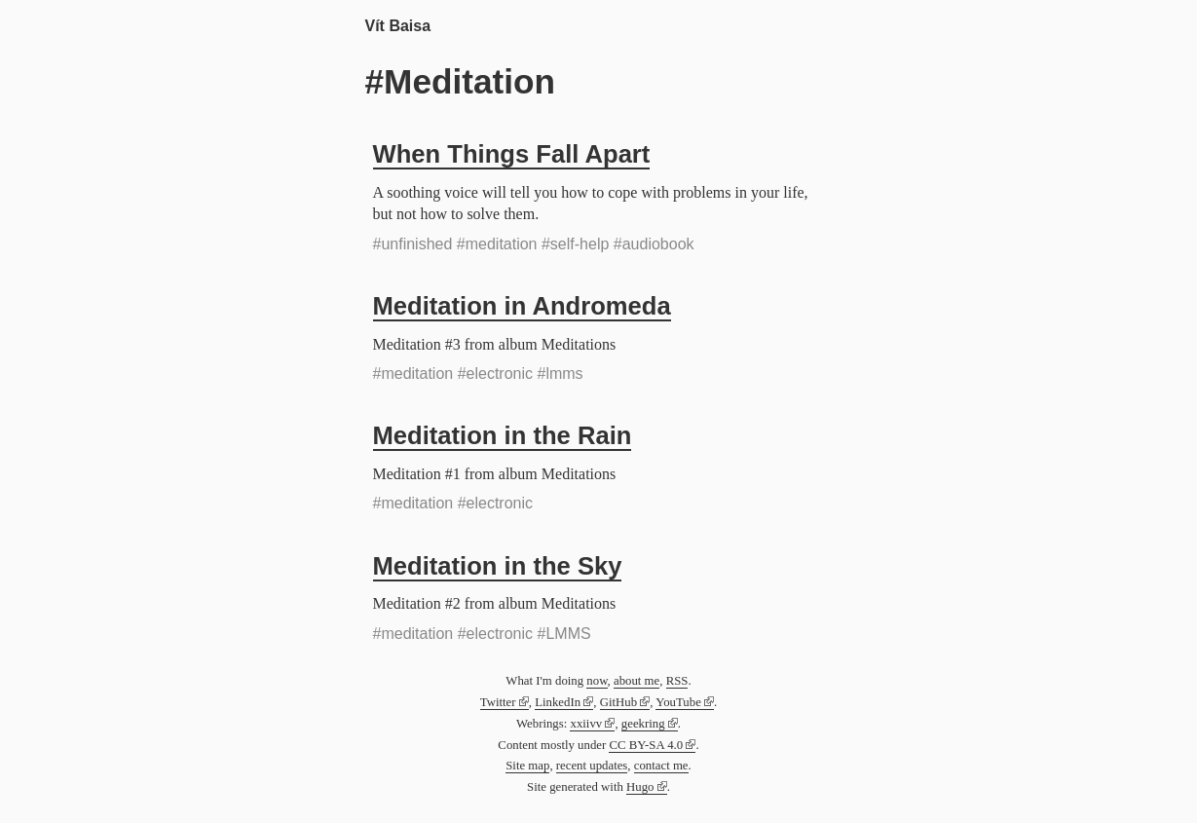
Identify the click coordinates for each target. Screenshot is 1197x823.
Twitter (498, 702)
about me (636, 681)
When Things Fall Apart (512, 154)
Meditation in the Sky (497, 566)
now (596, 681)
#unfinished (413, 244)
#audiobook (654, 244)
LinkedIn (557, 702)
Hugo (640, 787)
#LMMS (564, 633)
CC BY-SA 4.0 (646, 745)
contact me (661, 765)
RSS (677, 681)
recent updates (592, 765)
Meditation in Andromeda (522, 305)
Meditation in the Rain (502, 435)
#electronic (495, 373)
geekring (643, 723)
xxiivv (586, 723)
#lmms (560, 373)
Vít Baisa (398, 26)
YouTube (678, 702)
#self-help (575, 244)
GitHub (618, 702)
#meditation (497, 244)
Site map (527, 765)
